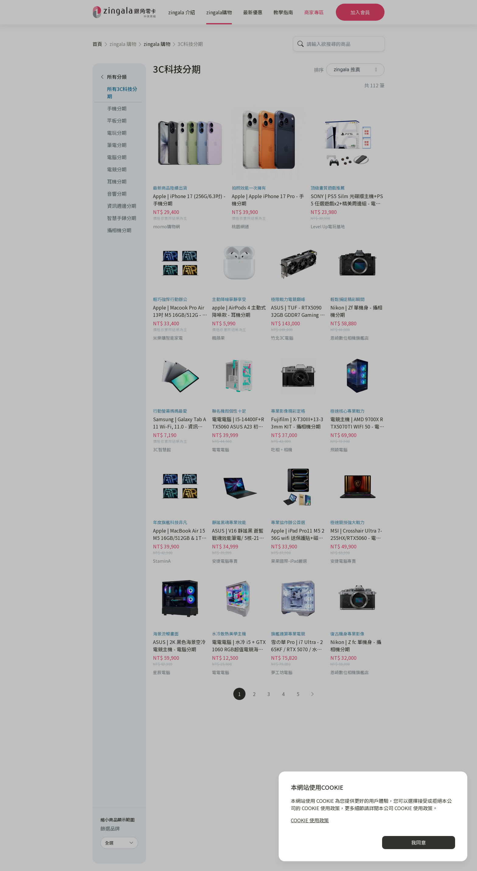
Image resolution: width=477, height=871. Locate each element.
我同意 (418, 842)
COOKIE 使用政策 (310, 820)
